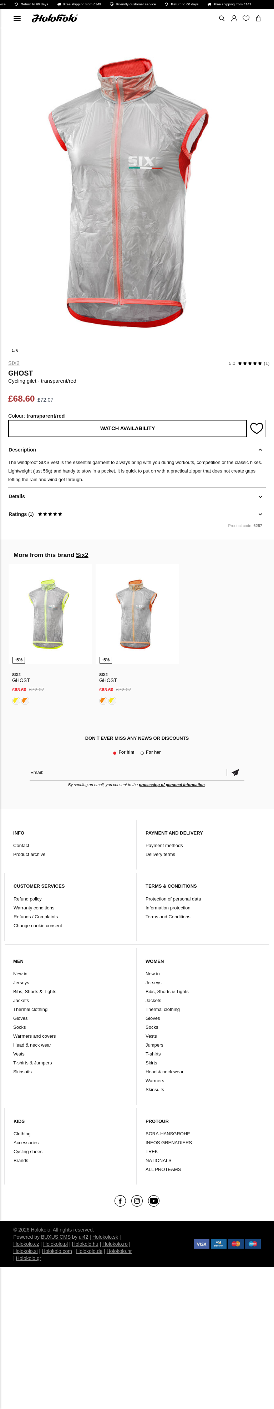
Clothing (22, 1133)
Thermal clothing (30, 1009)
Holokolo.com (57, 1251)
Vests (19, 1054)
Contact (21, 845)
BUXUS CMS (56, 1237)
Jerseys (21, 982)
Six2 (14, 363)
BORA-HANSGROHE (168, 1133)
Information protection (168, 907)
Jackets (21, 1000)
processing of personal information (172, 785)
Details (17, 496)
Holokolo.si (25, 1251)
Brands (21, 1160)
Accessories (26, 1142)
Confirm (235, 772)
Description (22, 450)
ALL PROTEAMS (163, 1169)
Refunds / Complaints (36, 916)
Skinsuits (22, 1071)
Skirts (151, 1062)
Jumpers (154, 1045)
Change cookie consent (38, 925)
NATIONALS (159, 1160)
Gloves (20, 1018)
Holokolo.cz (26, 1244)
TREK (152, 1151)
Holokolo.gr (28, 1258)
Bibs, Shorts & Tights (34, 991)
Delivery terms (160, 854)
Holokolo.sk (105, 1237)
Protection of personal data (173, 899)
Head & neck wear (32, 1045)
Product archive (29, 854)
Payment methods (164, 845)
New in (20, 973)
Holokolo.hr (119, 1251)
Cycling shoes (28, 1151)
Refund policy (28, 899)
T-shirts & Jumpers (32, 1062)
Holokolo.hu (85, 1244)
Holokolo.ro (115, 1244)
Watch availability (127, 428)
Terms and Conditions (168, 916)
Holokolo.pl (55, 1244)
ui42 (83, 1237)
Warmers (155, 1080)
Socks (19, 1027)
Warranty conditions (34, 907)
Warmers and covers (34, 1036)
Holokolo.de (89, 1251)
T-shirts (153, 1054)
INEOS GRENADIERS (169, 1142)
